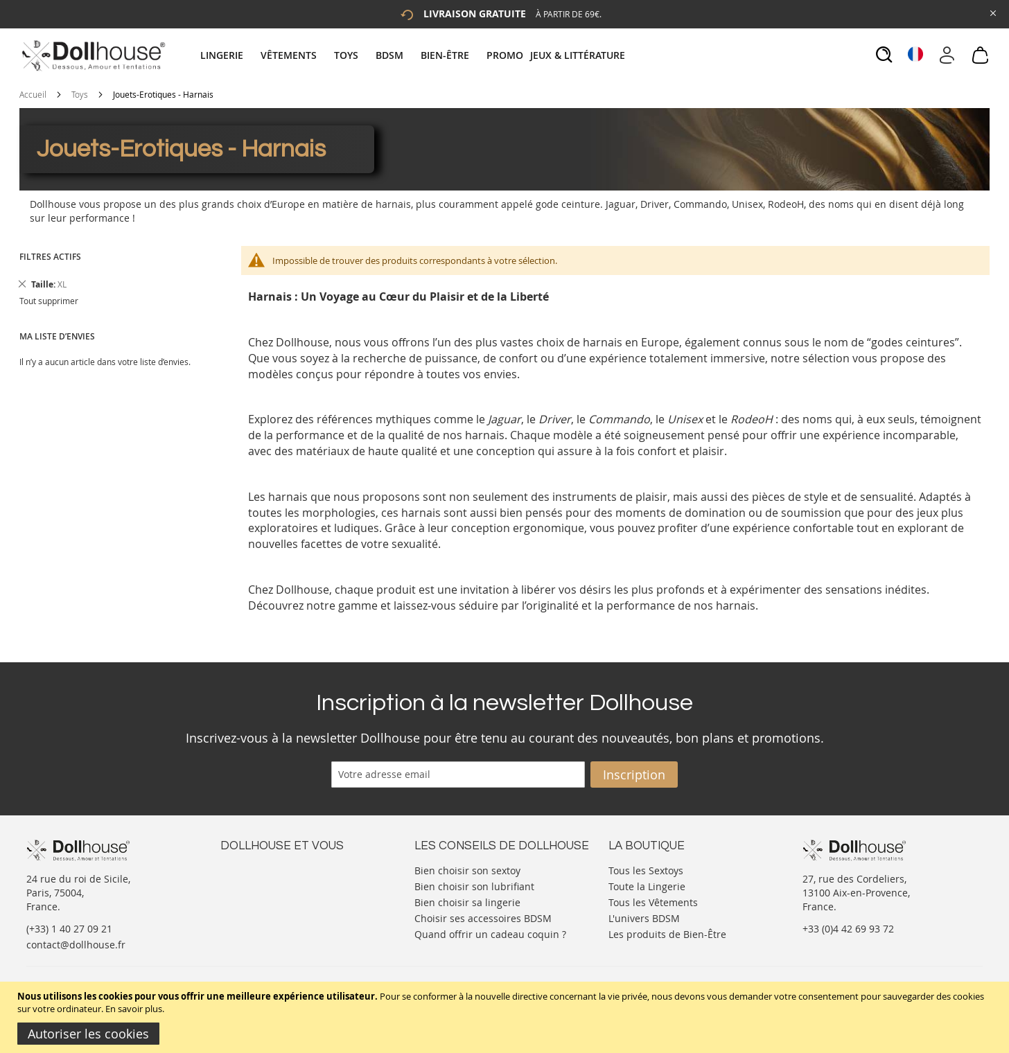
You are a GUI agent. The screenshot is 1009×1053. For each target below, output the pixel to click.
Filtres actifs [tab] (50, 257)
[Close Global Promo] (992, 12)
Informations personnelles (281, 896)
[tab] (414, 55)
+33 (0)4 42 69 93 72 (848, 928)
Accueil (32, 94)
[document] (506, 1017)
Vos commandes (258, 910)
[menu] (414, 55)
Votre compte (251, 883)
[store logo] (92, 55)
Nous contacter (255, 869)
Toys (79, 94)
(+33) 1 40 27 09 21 (69, 928)
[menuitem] (228, 55)
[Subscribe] (634, 774)
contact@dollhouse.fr (75, 944)
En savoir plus (133, 1008)
